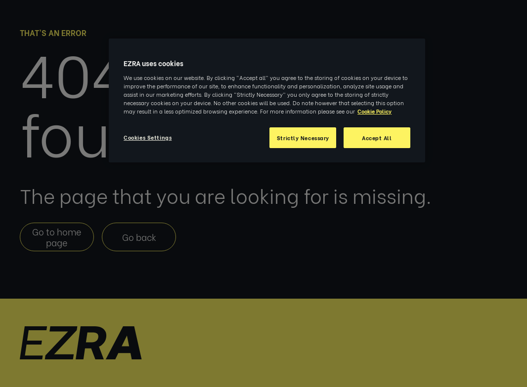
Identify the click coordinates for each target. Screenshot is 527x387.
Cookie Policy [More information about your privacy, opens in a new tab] (374, 111)
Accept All (377, 137)
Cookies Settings (148, 137)
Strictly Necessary (303, 137)
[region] (267, 100)
